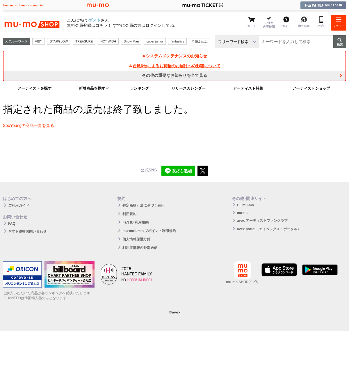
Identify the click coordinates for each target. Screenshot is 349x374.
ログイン (153, 25)
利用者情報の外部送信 (139, 248)
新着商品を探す (92, 88)
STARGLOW (59, 41)
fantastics (177, 41)
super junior (154, 41)
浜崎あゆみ (200, 41)
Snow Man (131, 41)
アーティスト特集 (248, 88)
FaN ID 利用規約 (135, 222)
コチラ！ (103, 25)
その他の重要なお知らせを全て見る (174, 75)
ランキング (139, 88)
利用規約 (129, 214)
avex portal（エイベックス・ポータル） (269, 229)
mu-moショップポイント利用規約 (149, 231)
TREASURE (84, 41)
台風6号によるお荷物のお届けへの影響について (174, 65)
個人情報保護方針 (136, 239)
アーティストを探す (34, 88)
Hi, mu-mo (245, 205)
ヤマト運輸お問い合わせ (27, 231)
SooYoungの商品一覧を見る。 (30, 125)
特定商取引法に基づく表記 (143, 205)
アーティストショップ (311, 88)
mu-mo (243, 213)
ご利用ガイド (18, 205)
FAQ (11, 223)
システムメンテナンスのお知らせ (174, 56)
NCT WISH (108, 41)
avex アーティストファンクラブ (262, 221)
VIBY (38, 41)
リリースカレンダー (189, 88)
